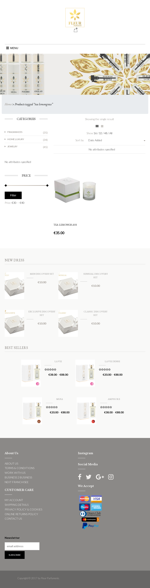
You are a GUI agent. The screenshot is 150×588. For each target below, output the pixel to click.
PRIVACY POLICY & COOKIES (23, 509)
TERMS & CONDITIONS (19, 468)
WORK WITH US (15, 472)
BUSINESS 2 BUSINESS (18, 477)
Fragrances (14, 131)
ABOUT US (11, 463)
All (110, 133)
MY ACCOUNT (14, 500)
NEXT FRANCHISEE (17, 482)
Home (8, 104)
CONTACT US (13, 518)
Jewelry (12, 146)
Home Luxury (15, 139)
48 (106, 133)
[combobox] (105, 140)
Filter (13, 195)
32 (101, 133)
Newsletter (12, 537)
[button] (14, 48)
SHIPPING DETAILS (17, 504)
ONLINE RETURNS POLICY (21, 514)
